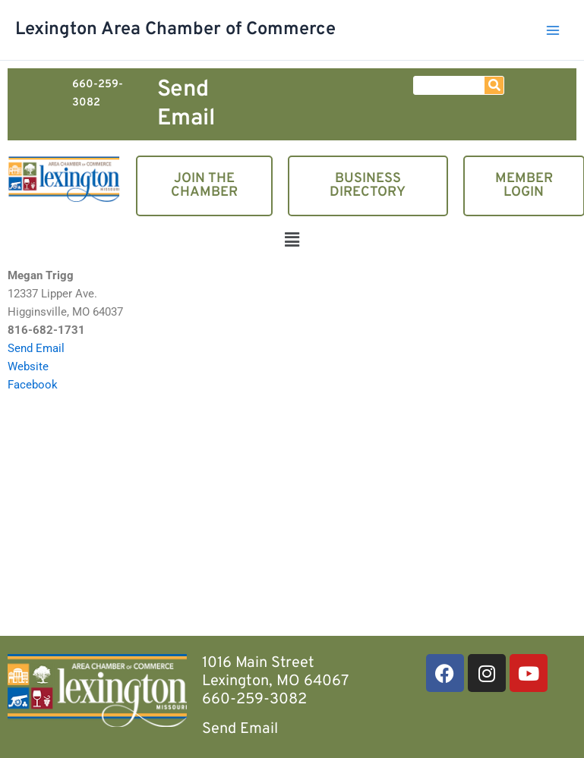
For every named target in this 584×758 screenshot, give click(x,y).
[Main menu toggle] (553, 30)
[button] (292, 241)
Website (28, 366)
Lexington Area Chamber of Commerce (175, 29)
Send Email (186, 104)
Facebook (33, 385)
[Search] (494, 85)
